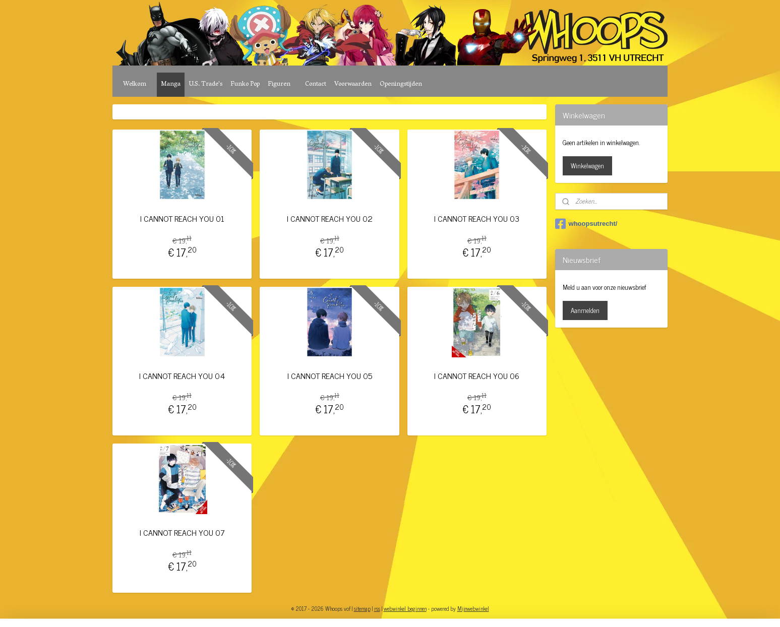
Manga (171, 84)
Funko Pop (245, 84)
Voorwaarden (353, 84)
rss (377, 608)
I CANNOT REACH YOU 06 (477, 375)
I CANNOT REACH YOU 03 (477, 218)
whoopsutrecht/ (586, 224)
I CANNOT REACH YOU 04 (182, 375)
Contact (315, 84)
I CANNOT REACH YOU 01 (182, 218)
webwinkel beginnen (405, 608)
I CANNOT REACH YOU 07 (182, 532)
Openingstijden (401, 84)
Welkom (134, 84)
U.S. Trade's (205, 84)
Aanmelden (585, 310)
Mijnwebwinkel (473, 608)
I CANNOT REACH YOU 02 (330, 218)
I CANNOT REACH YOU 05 (329, 375)
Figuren (279, 84)
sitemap (362, 608)
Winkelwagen (587, 165)
